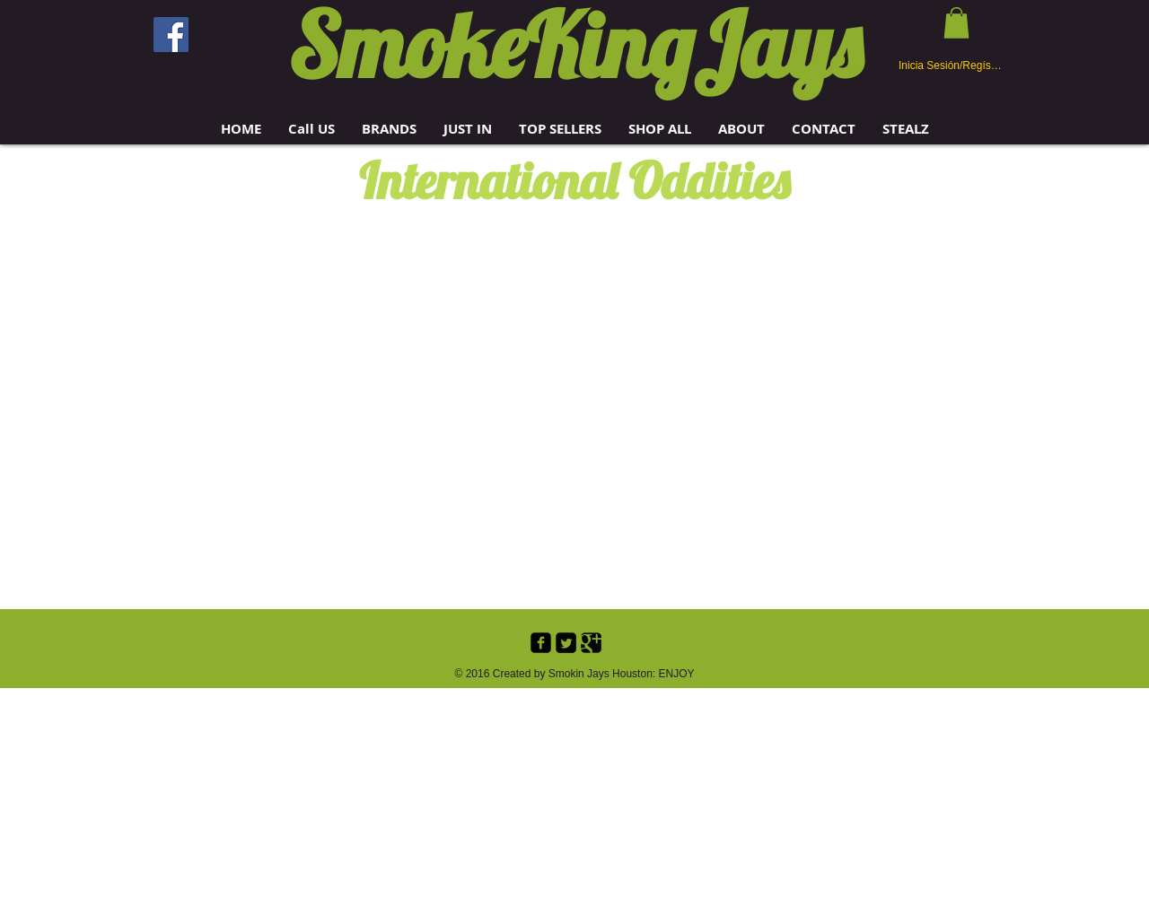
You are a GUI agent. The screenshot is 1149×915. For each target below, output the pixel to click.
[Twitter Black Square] (566, 642)
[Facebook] (171, 34)
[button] (389, 129)
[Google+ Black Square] (591, 642)
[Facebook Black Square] (541, 642)
